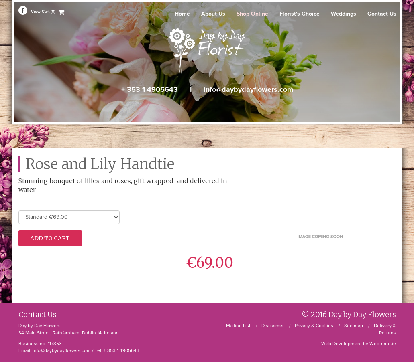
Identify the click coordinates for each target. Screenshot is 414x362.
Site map (353, 325)
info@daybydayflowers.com (248, 89)
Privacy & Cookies (314, 325)
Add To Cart (50, 238)
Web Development (341, 343)
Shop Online (252, 13)
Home (182, 13)
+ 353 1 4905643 (149, 89)
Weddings (343, 13)
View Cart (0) (43, 12)
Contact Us (381, 13)
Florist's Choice (299, 13)
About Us (213, 13)
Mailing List (238, 325)
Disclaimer (272, 325)
